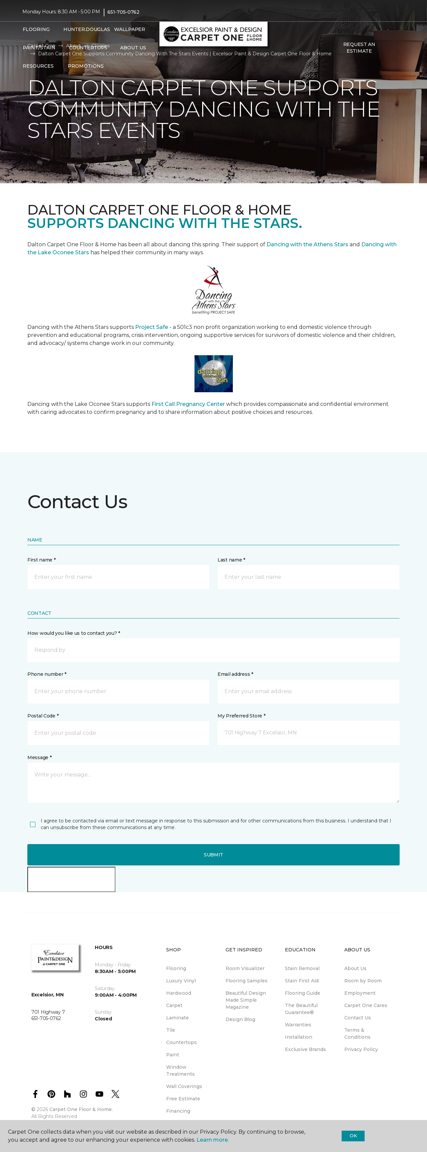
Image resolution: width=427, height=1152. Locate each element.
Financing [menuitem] (178, 1111)
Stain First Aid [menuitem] (302, 981)
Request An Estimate (359, 47)
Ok (353, 1136)
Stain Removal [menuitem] (302, 968)
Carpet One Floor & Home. (81, 1109)
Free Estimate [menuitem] (183, 1099)
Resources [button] (38, 66)
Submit (213, 855)
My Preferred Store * (241, 715)
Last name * (231, 560)
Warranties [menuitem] (298, 1025)
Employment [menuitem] (360, 993)
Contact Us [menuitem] (357, 1018)
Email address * (235, 674)
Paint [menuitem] (172, 1055)
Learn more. (212, 1140)
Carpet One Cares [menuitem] (365, 1005)
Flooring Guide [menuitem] (302, 993)
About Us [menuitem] (355, 968)
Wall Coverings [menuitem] (184, 1086)
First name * (41, 560)
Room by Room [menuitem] (363, 981)
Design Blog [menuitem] (240, 1019)
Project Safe (151, 327)
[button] (390, 48)
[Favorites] (398, 48)
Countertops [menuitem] (88, 48)
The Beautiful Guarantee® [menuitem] (301, 1008)
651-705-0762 (123, 12)
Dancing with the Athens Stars (306, 244)
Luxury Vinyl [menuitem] (181, 981)
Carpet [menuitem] (174, 1005)
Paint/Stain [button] (39, 48)
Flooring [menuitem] (176, 968)
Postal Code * (42, 715)
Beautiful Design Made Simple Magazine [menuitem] (246, 1000)
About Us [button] (133, 48)
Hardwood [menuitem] (178, 993)
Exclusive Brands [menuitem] (305, 1049)
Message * (39, 757)
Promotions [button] (86, 66)
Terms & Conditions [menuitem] (357, 1033)
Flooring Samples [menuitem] (247, 981)
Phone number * (46, 674)
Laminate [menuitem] (177, 1018)
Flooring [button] (36, 29)
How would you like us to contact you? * (73, 633)
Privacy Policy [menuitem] (361, 1049)
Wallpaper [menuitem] (129, 29)
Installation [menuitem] (298, 1037)
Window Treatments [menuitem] (180, 1070)
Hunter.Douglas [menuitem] (84, 29)
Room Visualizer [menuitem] (245, 968)
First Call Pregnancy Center (188, 404)
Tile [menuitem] (170, 1030)
